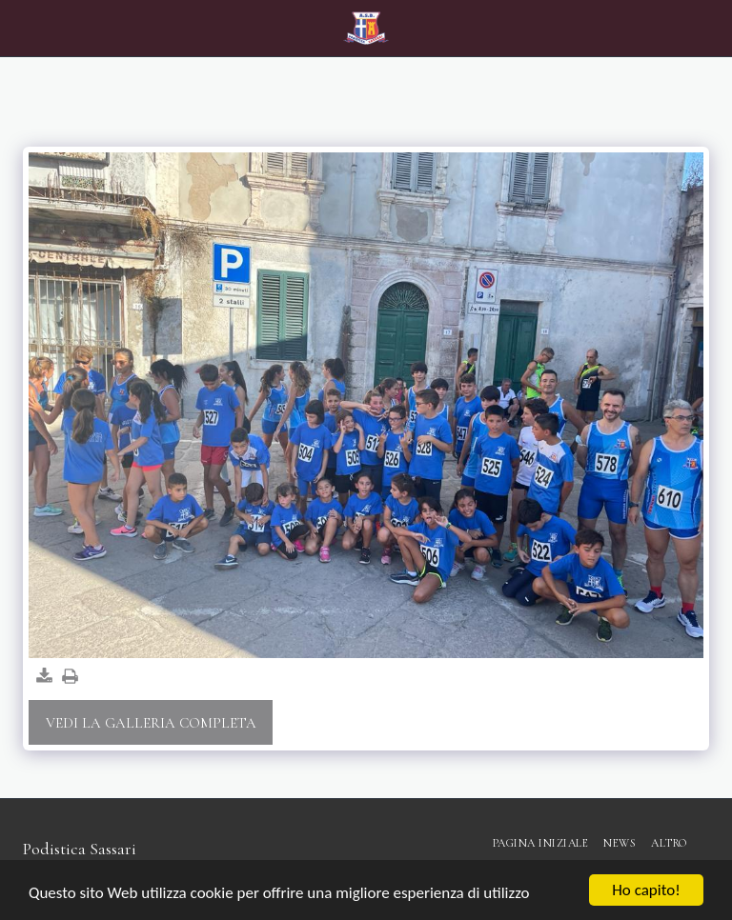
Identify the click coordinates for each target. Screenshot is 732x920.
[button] (21, 28)
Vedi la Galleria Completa (151, 722)
